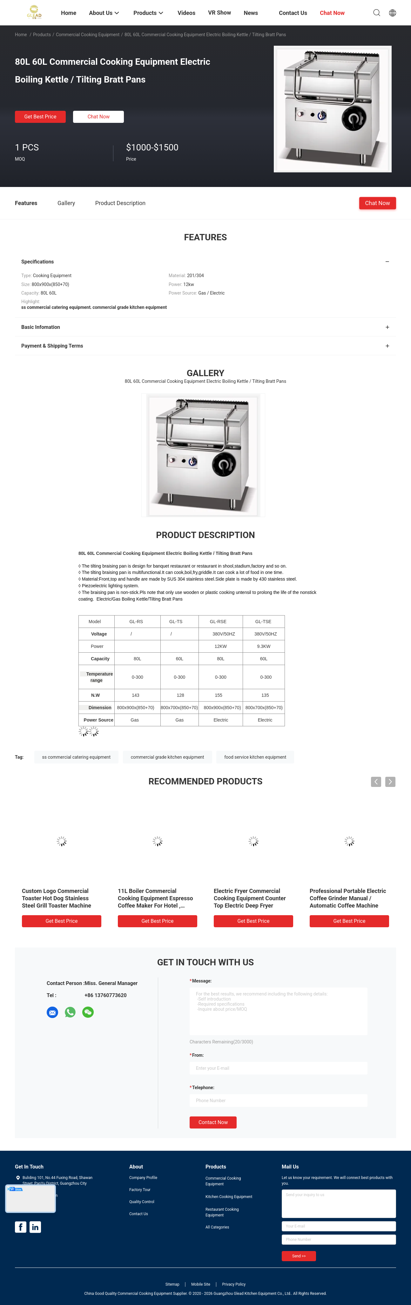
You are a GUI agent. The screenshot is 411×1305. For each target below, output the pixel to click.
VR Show (219, 12)
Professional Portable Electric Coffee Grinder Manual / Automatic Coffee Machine (348, 898)
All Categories (217, 1227)
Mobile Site (200, 1284)
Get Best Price (40, 117)
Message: (202, 980)
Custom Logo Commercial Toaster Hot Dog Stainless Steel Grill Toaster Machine (56, 898)
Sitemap (172, 1284)
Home (21, 34)
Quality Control (141, 1202)
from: (198, 1055)
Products (42, 34)
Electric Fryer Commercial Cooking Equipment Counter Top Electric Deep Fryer (250, 898)
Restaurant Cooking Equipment (222, 1212)
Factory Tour (140, 1190)
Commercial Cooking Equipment (87, 34)
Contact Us (138, 1214)
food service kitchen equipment (255, 757)
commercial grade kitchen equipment (167, 757)
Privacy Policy (234, 1284)
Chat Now (99, 117)
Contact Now (213, 1122)
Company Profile (143, 1177)
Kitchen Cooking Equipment (229, 1197)
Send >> (299, 1256)
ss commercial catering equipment (76, 757)
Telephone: (203, 1087)
